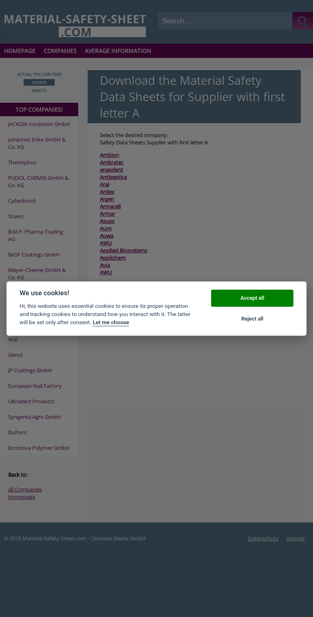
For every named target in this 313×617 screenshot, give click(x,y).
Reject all (252, 319)
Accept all (252, 298)
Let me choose (111, 322)
